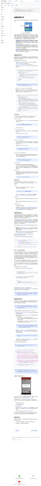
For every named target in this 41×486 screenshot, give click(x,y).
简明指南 (16, 5)
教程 (5, 5)
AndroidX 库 (31, 268)
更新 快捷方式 (26, 340)
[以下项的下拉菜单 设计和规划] (19, 1)
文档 (29, 14)
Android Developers (16, 14)
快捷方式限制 (33, 255)
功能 (23, 205)
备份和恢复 (31, 325)
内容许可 (21, 437)
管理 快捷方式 (30, 234)
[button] (5, 7)
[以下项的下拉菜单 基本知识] (12, 1)
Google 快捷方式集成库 (30, 222)
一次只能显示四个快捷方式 (31, 41)
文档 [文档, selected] (12, 5)
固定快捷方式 (18, 49)
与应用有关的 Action (25, 208)
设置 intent (23, 195)
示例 (8, 5)
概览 (1, 5)
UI (11, 3)
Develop (2, 3)
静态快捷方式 (18, 40)
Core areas (7, 3)
